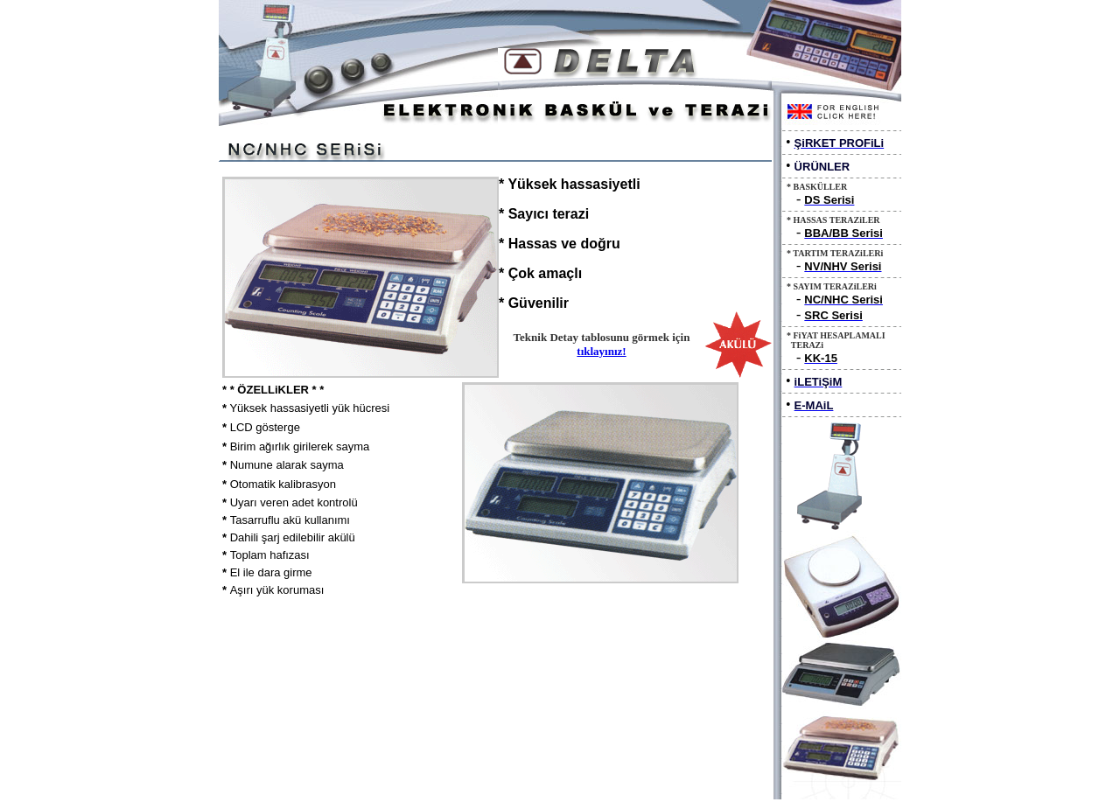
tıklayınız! (601, 351)
